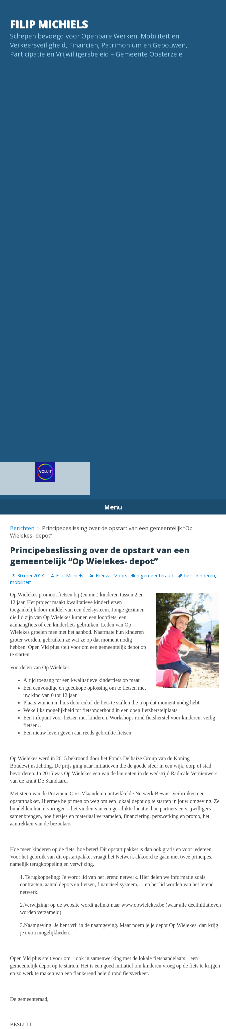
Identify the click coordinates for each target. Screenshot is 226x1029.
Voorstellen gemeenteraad (143, 575)
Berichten (22, 528)
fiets (189, 575)
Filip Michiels (49, 24)
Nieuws (104, 575)
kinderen (205, 575)
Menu (113, 507)
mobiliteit (20, 582)
